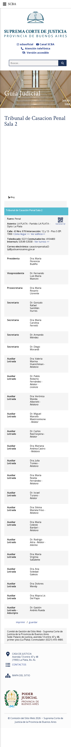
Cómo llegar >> (21, 234)
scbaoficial (25, 44)
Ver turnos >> (41, 241)
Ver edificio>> (38, 234)
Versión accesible (35, 52)
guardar (33, 622)
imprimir (21, 622)
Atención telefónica (35, 48)
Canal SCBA (45, 44)
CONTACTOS (19, 664)
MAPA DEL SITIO (21, 675)
